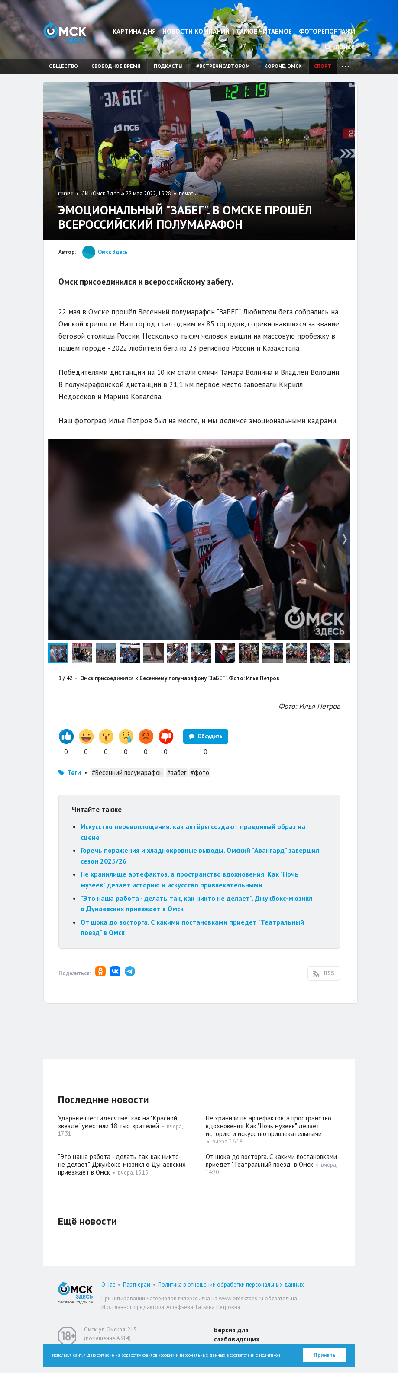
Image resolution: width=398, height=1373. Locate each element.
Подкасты (168, 66)
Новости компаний (196, 31)
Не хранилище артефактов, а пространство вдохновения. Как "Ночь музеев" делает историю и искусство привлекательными (268, 1126)
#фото (200, 772)
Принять (325, 1355)
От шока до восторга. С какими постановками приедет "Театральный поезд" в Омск (271, 1160)
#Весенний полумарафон (127, 772)
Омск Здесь (65, 33)
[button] (342, 447)
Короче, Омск (283, 66)
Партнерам (136, 1284)
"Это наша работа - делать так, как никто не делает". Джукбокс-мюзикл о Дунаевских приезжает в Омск (122, 1164)
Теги (74, 772)
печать (187, 193)
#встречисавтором (223, 66)
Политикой (269, 1355)
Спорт (322, 66)
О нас (108, 1284)
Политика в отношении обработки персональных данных (231, 1284)
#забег (176, 772)
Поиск (340, 47)
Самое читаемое (264, 31)
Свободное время (115, 66)
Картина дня (134, 31)
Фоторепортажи (327, 31)
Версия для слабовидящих (236, 1334)
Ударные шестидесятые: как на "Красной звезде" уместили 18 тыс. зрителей (117, 1122)
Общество (63, 66)
